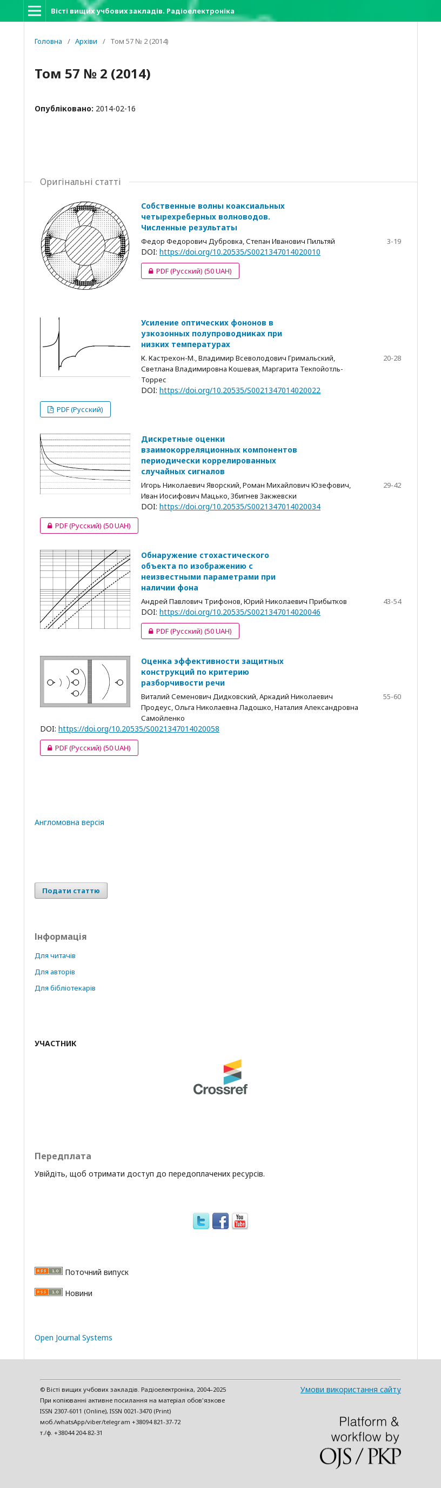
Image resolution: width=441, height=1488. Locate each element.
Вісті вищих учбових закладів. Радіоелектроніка (143, 11)
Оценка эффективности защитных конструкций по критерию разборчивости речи (212, 672)
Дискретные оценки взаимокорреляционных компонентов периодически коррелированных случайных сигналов (219, 455)
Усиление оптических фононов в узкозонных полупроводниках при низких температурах (211, 333)
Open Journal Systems (73, 1337)
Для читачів (55, 955)
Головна (48, 41)
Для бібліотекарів (65, 988)
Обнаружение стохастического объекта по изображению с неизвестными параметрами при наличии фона (208, 571)
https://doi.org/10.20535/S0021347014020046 (239, 612)
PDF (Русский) (186, 270)
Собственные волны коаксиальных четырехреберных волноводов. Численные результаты (213, 216)
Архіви (86, 41)
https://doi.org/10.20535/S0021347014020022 (239, 390)
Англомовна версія (69, 822)
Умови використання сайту (350, 1389)
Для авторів (55, 971)
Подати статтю (71, 890)
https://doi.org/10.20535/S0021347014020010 (239, 252)
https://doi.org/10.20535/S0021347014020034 (239, 506)
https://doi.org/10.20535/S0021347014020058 (138, 728)
